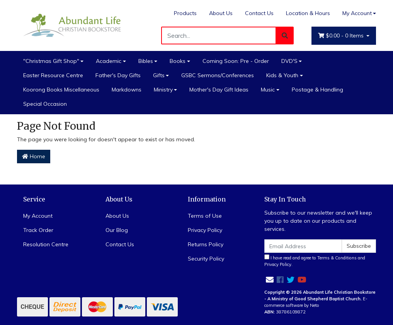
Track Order (38, 230)
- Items (341, 36)
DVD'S (289, 61)
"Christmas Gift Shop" (51, 61)
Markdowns (126, 89)
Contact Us (259, 13)
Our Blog (116, 230)
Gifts (159, 75)
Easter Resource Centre (53, 75)
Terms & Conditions (337, 258)
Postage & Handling (317, 89)
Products (185, 13)
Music (268, 89)
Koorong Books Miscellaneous (61, 89)
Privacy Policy (205, 230)
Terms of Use (205, 215)
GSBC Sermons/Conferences (217, 75)
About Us (221, 13)
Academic (108, 61)
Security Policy (206, 258)
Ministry (163, 89)
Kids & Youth (282, 75)
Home (33, 156)
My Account (38, 215)
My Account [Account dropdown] (357, 13)
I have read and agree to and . (314, 260)
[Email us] (270, 279)
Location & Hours (308, 13)
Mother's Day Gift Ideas (218, 89)
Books (177, 61)
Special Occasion (45, 103)
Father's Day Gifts (118, 75)
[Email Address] (303, 246)
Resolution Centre (45, 244)
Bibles (145, 61)
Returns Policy (205, 244)
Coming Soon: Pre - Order (235, 61)
